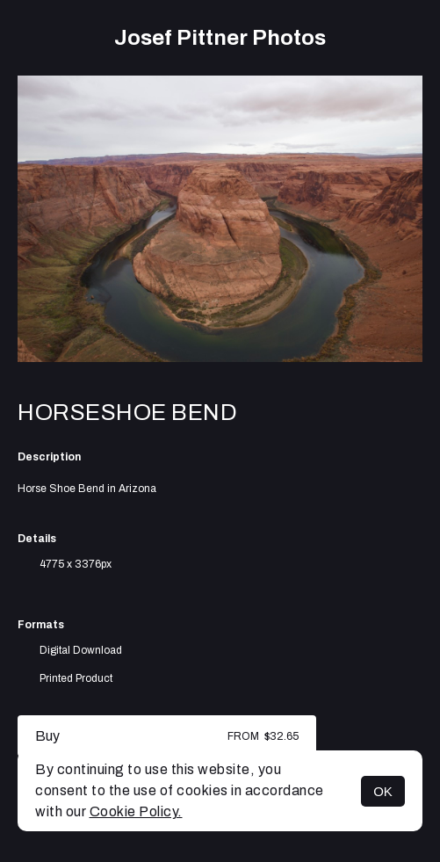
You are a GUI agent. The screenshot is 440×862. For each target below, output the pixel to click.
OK (383, 791)
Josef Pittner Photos (220, 37)
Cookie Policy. (136, 811)
